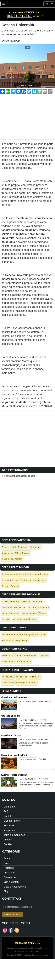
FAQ (6, 811)
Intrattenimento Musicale (24, 619)
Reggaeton (43, 607)
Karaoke (6, 619)
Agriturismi (35, 547)
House (22, 607)
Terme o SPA (8, 656)
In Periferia (21, 677)
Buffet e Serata (28, 580)
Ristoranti (23, 547)
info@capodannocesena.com (20, 476)
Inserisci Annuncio (12, 914)
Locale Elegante (10, 634)
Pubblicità (9, 825)
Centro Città (8, 683)
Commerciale (35, 601)
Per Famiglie (26, 634)
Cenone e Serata (10, 580)
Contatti (8, 816)
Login (49, 3)
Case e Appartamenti (12, 559)
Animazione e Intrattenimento (16, 661)
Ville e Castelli (22, 553)
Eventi (5, 547)
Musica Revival (9, 607)
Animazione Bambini (27, 656)
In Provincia (8, 677)
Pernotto (15, 586)
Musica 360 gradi (18, 601)
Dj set (5, 601)
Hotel (13, 547)
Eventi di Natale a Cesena (14, 775)
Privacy (8, 839)
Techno (42, 613)
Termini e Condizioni (15, 835)
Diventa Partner (12, 821)
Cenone (42, 580)
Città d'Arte (35, 677)
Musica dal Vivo (29, 613)
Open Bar (44, 656)
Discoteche (7, 553)
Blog (6, 891)
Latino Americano (10, 613)
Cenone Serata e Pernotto (15, 574)
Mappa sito (10, 830)
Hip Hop (32, 607)
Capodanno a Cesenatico (14, 697)
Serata (5, 586)
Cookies (8, 844)
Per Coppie (40, 634)
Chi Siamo (9, 806)
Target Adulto (21, 640)
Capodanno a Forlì (10, 716)
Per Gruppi (7, 640)
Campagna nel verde (26, 683)
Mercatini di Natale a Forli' (14, 755)
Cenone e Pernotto (39, 574)
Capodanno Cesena (11, 735)
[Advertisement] (27, 115)
